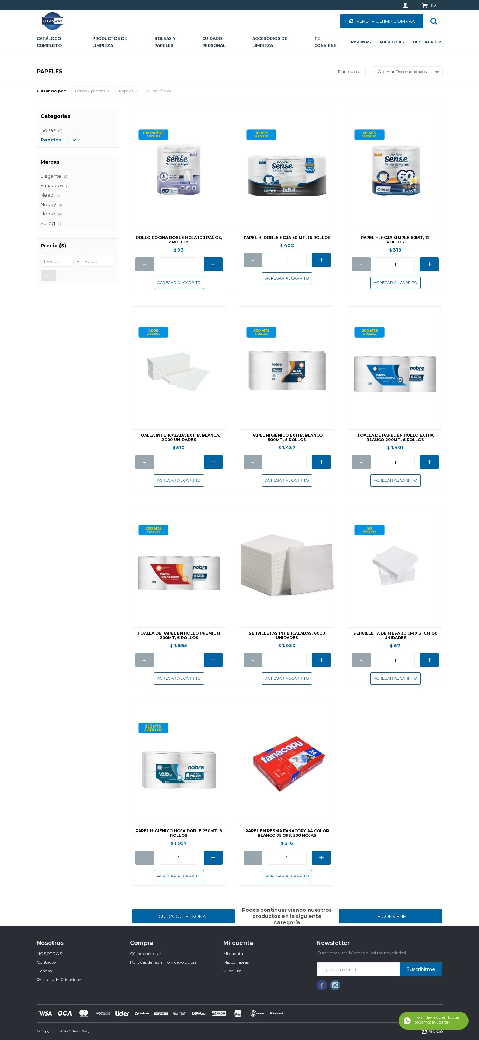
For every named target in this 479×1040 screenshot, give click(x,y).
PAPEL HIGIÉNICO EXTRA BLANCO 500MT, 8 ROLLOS (287, 437)
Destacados (428, 42)
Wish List (232, 971)
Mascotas (392, 42)
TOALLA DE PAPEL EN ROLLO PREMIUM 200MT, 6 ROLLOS (178, 635)
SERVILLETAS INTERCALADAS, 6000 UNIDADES (287, 635)
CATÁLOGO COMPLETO (49, 42)
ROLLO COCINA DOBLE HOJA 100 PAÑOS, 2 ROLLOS (179, 240)
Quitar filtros (158, 90)
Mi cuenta (233, 953)
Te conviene (325, 42)
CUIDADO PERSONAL (183, 916)
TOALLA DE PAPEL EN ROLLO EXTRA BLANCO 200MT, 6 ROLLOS (395, 437)
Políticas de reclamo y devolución (163, 962)
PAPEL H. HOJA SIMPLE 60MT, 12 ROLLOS (395, 240)
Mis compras (236, 962)
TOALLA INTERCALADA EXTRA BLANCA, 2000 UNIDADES (179, 437)
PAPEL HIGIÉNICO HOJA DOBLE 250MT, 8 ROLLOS (178, 833)
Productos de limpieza (109, 42)
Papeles (126, 91)
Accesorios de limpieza (269, 42)
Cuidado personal (213, 42)
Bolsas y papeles (165, 42)
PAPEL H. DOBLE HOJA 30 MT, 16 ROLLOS (287, 237)
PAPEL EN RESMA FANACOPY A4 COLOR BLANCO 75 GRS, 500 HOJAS (287, 833)
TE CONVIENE (390, 916)
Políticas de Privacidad (59, 979)
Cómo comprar (145, 953)
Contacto (46, 962)
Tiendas (44, 971)
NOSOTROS (49, 953)
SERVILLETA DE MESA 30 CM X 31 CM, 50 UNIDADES (395, 635)
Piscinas (361, 42)
